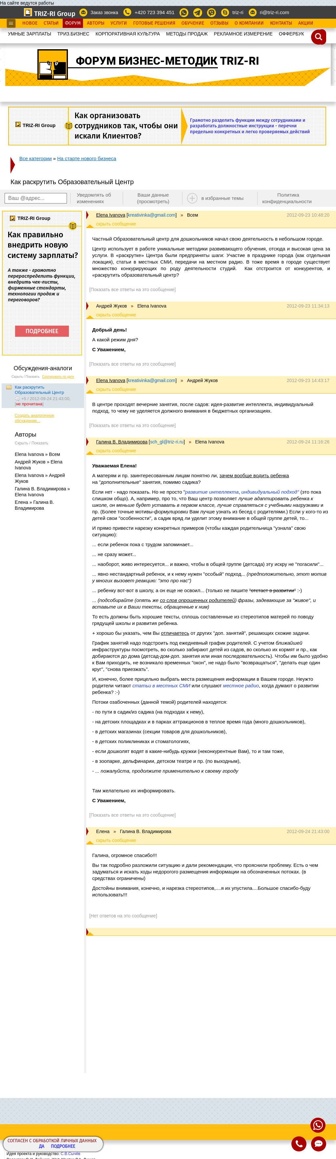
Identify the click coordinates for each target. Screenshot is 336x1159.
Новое (29, 23)
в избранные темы (222, 198)
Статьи (51, 23)
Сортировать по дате (58, 376)
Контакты (281, 23)
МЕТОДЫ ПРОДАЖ (187, 33)
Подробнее (63, 1146)
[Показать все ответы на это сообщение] (132, 289)
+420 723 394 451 (154, 12)
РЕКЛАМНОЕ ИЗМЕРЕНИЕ (243, 33)
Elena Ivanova (110, 215)
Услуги (119, 23)
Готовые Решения (154, 23)
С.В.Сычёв (70, 1153)
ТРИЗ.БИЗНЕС (73, 33)
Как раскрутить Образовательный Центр (39, 390)
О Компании (249, 23)
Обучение (192, 23)
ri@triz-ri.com (274, 12)
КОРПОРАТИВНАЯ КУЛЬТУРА (127, 33)
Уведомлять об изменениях (94, 198)
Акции (305, 23)
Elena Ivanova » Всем (37, 454)
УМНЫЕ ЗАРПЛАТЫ (29, 33)
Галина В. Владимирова (121, 441)
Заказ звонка (104, 12)
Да (41, 1146)
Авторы (95, 23)
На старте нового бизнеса (86, 158)
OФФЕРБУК (291, 33)
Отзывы (219, 23)
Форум (73, 23)
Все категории (35, 158)
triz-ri (237, 12)
